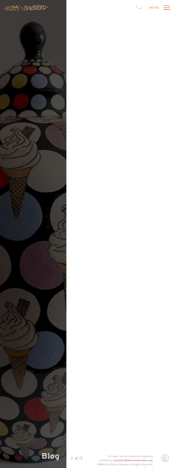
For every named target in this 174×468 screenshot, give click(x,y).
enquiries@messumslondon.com (133, 460)
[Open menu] (166, 7)
